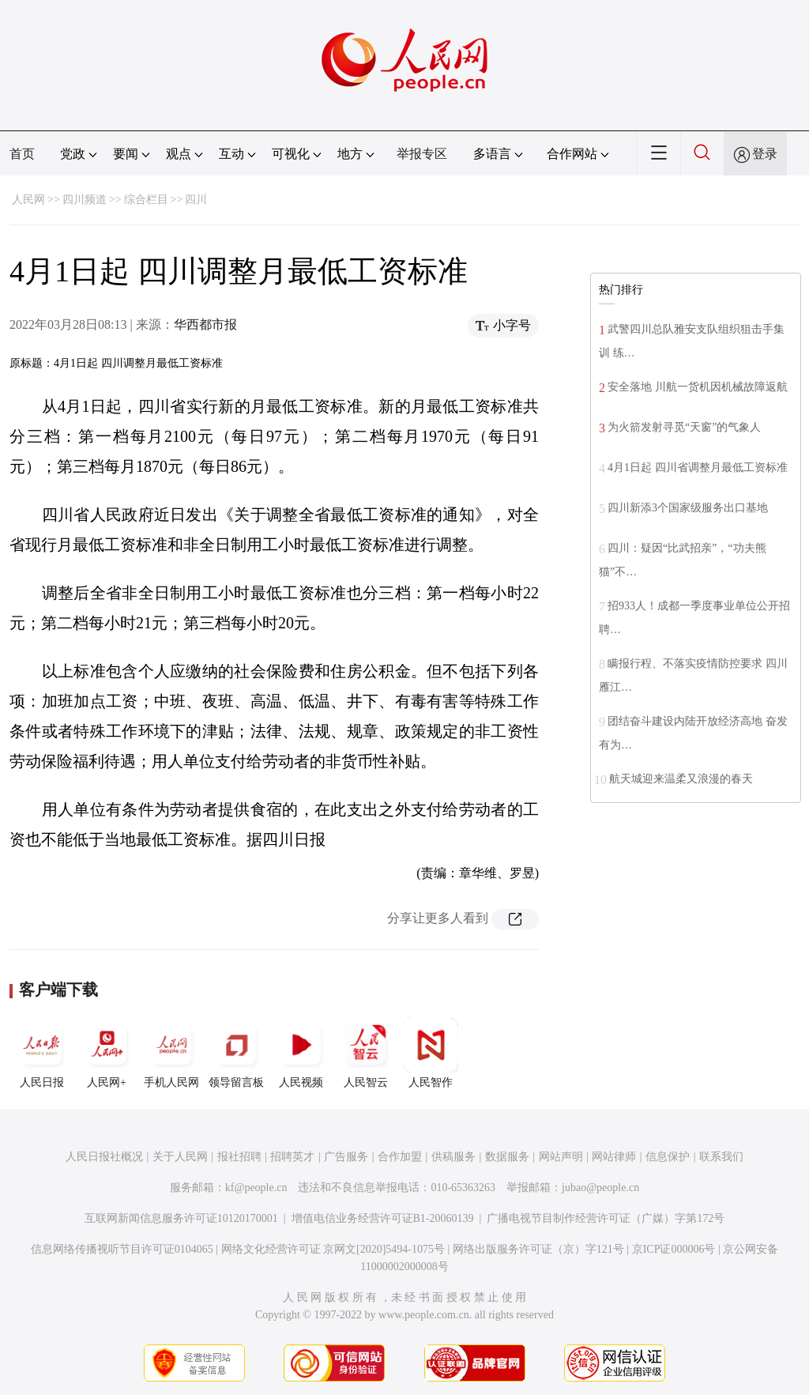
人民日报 (42, 1052)
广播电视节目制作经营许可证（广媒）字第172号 (605, 1218)
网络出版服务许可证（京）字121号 (538, 1249)
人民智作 (430, 1052)
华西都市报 (205, 324)
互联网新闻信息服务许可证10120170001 (181, 1218)
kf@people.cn (256, 1187)
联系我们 (721, 1157)
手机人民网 (171, 1052)
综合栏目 (146, 199)
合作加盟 (400, 1157)
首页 (22, 153)
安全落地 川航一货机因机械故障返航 (698, 387)
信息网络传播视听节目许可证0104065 (122, 1249)
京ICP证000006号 (674, 1249)
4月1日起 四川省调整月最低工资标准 (698, 467)
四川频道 (84, 199)
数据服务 (507, 1157)
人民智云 (365, 1052)
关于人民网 (180, 1157)
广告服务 (346, 1157)
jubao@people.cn (600, 1187)
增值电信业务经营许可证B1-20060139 (383, 1218)
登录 (764, 153)
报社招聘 (239, 1157)
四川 (196, 199)
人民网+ (106, 1052)
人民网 (28, 199)
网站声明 (561, 1157)
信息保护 (667, 1157)
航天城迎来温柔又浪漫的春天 (681, 779)
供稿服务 (453, 1157)
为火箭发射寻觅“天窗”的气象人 (684, 427)
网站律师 (614, 1157)
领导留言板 (236, 1052)
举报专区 (422, 153)
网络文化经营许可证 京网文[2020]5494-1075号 (333, 1249)
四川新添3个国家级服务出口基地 (688, 508)
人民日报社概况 (104, 1157)
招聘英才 (292, 1157)
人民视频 (301, 1052)
